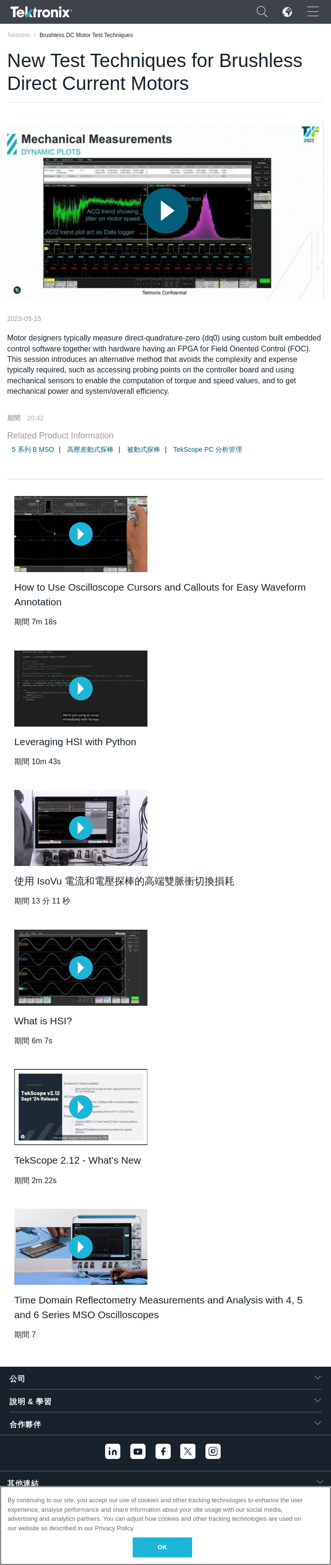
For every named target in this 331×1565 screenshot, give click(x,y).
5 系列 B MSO (33, 449)
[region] (165, 1525)
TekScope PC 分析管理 (207, 449)
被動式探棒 (143, 449)
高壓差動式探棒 (90, 449)
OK (162, 1547)
